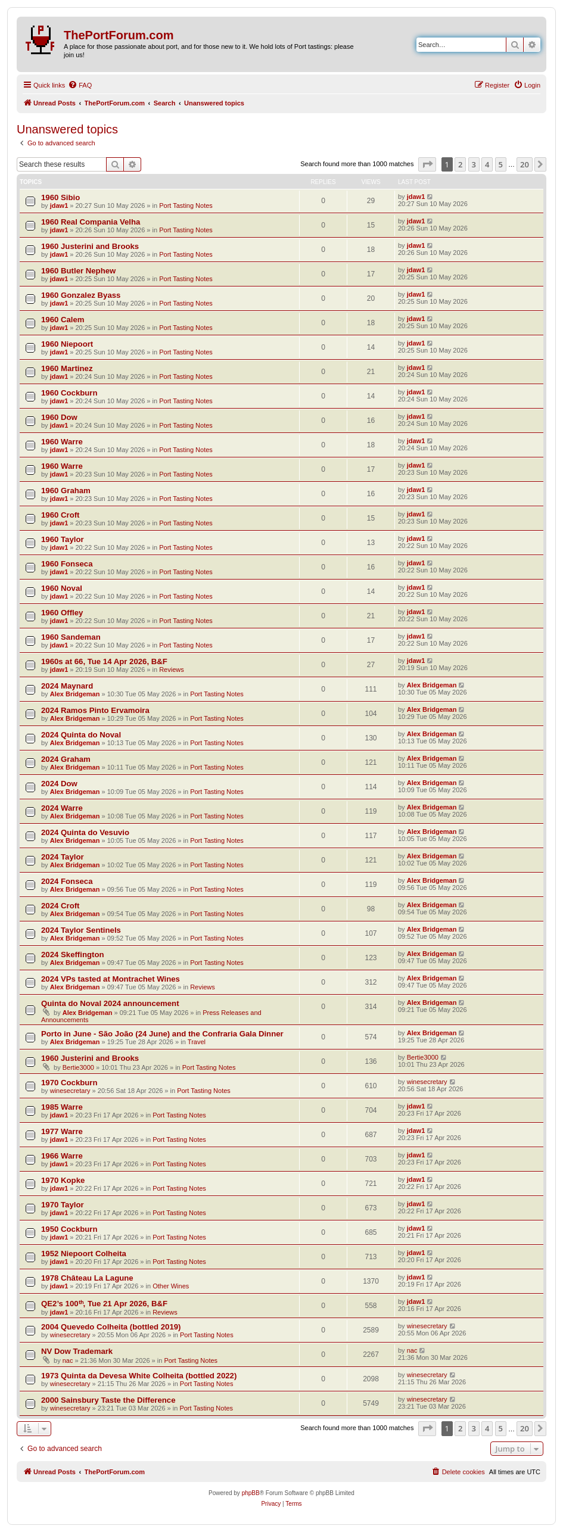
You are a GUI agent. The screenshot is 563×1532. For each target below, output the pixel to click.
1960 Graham (66, 490)
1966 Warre (62, 1155)
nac (68, 1360)
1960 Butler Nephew (78, 270)
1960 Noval (61, 588)
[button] (427, 164)
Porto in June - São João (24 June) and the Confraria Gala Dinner (162, 1033)
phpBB (251, 1493)
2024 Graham (66, 759)
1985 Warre (62, 1107)
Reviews (171, 669)
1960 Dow (59, 417)
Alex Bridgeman (75, 694)
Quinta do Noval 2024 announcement (110, 1003)
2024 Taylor (62, 856)
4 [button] (487, 164)
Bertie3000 (78, 1067)
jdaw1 (59, 205)
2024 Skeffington (72, 954)
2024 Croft (60, 905)
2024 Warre (62, 808)
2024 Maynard (67, 685)
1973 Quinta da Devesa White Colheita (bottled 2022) (139, 1375)
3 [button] (474, 164)
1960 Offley (62, 612)
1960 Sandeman (71, 637)
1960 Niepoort (67, 344)
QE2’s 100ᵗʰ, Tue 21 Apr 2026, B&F (104, 1303)
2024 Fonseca (67, 881)
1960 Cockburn (69, 392)
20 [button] (524, 164)
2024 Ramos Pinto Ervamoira (95, 710)
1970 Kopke (63, 1180)
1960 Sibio (60, 197)
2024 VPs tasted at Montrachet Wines (110, 978)
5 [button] (501, 164)
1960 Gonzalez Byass (80, 295)
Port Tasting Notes (186, 205)
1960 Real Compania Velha (90, 221)
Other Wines (171, 1286)
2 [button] (460, 164)
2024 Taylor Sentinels (81, 930)
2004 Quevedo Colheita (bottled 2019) (111, 1326)
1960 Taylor (62, 539)
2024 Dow (59, 783)
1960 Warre (62, 441)
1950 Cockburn (69, 1229)
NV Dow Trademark (77, 1351)
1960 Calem (63, 319)
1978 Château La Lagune (87, 1277)
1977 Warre (62, 1131)
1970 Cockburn (69, 1082)
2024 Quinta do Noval (81, 734)
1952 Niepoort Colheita (83, 1253)
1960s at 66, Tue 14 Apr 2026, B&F (104, 661)
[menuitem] (80, 85)
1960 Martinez (67, 368)
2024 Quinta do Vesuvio (85, 832)
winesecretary (70, 1090)
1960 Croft (60, 514)
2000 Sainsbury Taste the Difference (108, 1400)
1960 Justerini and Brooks (90, 246)
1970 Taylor (62, 1204)
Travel (197, 1041)
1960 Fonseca (67, 563)
